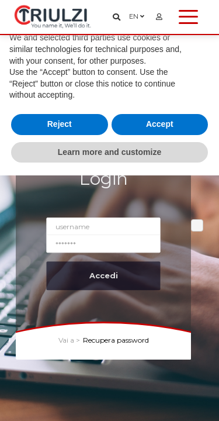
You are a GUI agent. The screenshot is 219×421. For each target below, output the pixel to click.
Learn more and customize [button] (109, 152)
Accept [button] (159, 124)
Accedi (103, 275)
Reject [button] (59, 124)
